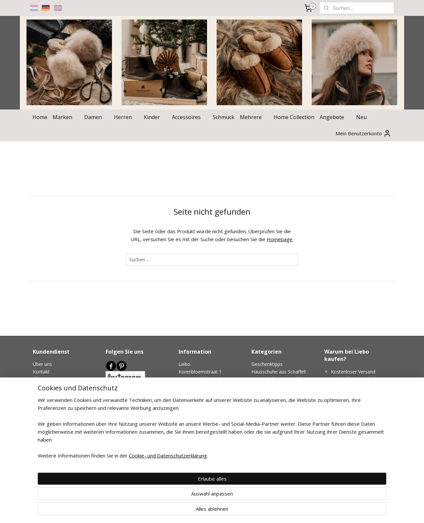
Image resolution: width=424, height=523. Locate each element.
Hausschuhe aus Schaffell (278, 372)
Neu (364, 117)
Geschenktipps (267, 364)
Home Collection (294, 117)
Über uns (42, 364)
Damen (96, 117)
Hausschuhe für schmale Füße (283, 401)
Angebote (335, 117)
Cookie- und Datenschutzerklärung (160, 517)
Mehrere (254, 117)
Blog (111, 434)
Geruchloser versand (55, 416)
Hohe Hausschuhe (271, 386)
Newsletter (117, 404)
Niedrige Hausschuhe (274, 394)
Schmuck (224, 117)
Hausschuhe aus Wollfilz (277, 379)
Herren (126, 117)
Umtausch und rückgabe (59, 409)
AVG (37, 394)
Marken (66, 117)
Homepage (279, 239)
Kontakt (41, 372)
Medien (128, 426)
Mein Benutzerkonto (363, 133)
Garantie (42, 423)
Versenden (44, 401)
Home (39, 117)
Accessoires (189, 117)
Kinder (155, 117)
